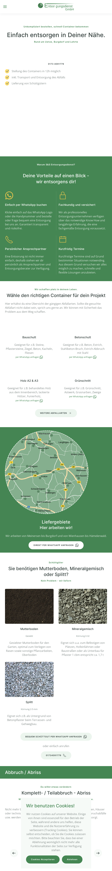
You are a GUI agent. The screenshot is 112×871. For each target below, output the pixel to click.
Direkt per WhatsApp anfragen (56, 545)
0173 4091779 (56, 64)
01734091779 (56, 755)
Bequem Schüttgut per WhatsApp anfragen (56, 736)
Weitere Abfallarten (56, 413)
